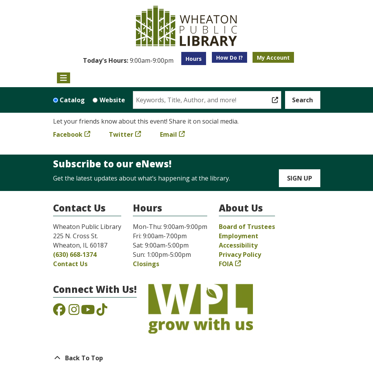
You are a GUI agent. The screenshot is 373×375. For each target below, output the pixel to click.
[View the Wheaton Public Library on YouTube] (88, 312)
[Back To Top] (186, 358)
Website (112, 100)
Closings (146, 264)
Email (168, 134)
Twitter (121, 134)
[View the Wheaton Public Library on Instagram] (74, 312)
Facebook (68, 134)
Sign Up (299, 178)
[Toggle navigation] (63, 77)
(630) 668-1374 (74, 254)
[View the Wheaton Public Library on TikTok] (101, 312)
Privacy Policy (240, 254)
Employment (238, 236)
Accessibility (238, 245)
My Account (273, 57)
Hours (194, 58)
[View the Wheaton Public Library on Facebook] (59, 312)
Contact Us (70, 264)
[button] (128, 60)
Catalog (72, 100)
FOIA (226, 264)
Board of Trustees (247, 226)
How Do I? (229, 57)
